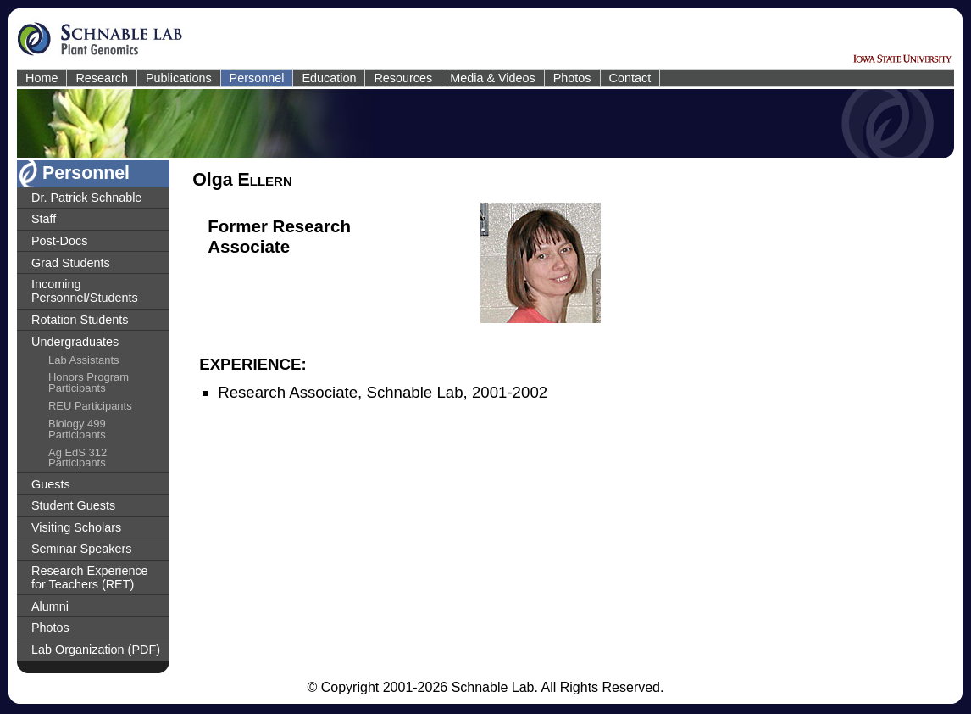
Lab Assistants (83, 360)
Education (329, 78)
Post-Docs (59, 241)
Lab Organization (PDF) (95, 649)
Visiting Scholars (76, 527)
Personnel (257, 78)
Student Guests (73, 505)
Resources (403, 78)
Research (101, 78)
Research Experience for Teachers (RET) (89, 577)
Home (41, 78)
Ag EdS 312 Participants (77, 458)
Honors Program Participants (88, 382)
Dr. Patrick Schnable (86, 197)
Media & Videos (492, 78)
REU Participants (90, 405)
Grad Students (70, 263)
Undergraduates (75, 342)
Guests (50, 484)
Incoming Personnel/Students (84, 290)
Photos (572, 78)
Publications (179, 78)
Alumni (50, 606)
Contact (630, 78)
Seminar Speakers (81, 548)
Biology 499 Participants (77, 429)
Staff (43, 219)
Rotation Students (79, 319)
